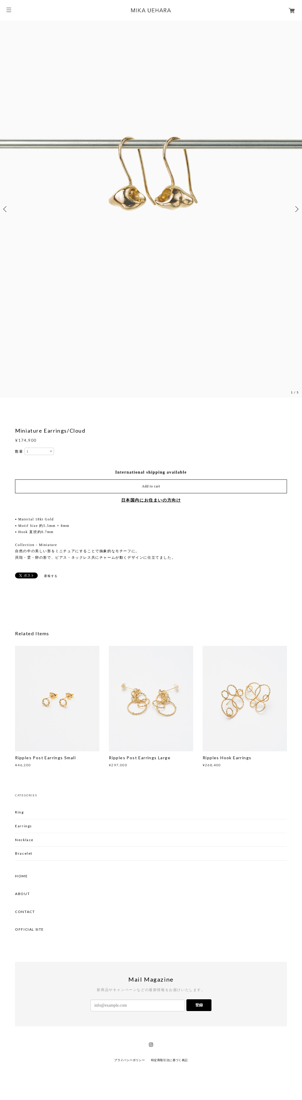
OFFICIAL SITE (29, 929)
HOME (21, 876)
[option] (151, 209)
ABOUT (22, 894)
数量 (19, 451)
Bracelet (23, 853)
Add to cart (151, 486)
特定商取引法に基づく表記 (169, 1060)
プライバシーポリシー (129, 1060)
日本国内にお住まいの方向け (151, 500)
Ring (19, 812)
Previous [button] (6, 209)
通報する (51, 576)
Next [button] (296, 209)
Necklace (24, 840)
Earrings (23, 826)
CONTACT (25, 912)
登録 (199, 1005)
